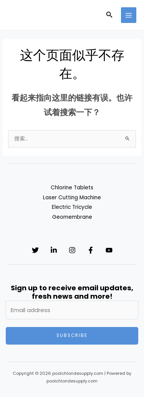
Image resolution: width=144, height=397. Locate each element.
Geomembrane (72, 217)
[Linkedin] (53, 250)
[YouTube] (109, 250)
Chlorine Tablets (72, 187)
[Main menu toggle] (129, 15)
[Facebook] (90, 250)
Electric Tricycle (72, 207)
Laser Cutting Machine (72, 197)
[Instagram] (72, 250)
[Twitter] (35, 250)
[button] (109, 15)
